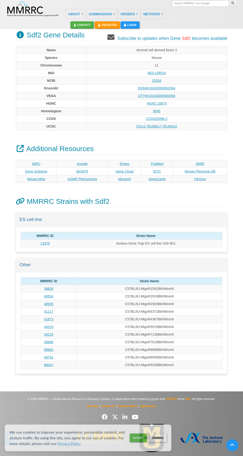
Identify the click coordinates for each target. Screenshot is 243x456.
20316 (156, 80)
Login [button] (130, 25)
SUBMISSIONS (102, 14)
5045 (156, 111)
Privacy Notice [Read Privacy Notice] (128, 406)
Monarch (124, 179)
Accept (138, 438)
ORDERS (129, 14)
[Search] (233, 3)
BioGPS (82, 171)
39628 (48, 289)
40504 (48, 296)
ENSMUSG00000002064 (156, 88)
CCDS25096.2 (156, 119)
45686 (48, 342)
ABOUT (76, 14)
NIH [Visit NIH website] (187, 399)
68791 (48, 357)
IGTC (157, 171)
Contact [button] (82, 25)
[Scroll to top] (232, 445)
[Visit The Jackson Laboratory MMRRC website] (201, 438)
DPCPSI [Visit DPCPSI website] (171, 399)
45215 (48, 334)
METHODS (153, 14)
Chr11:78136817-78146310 (156, 126)
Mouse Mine (36, 179)
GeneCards (157, 179)
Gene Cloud (125, 171)
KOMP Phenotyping (82, 179)
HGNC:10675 (157, 103)
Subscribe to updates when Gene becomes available (172, 38)
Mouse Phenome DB (200, 171)
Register (107, 25)
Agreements (148, 406)
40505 (48, 304)
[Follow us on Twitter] (115, 417)
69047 (48, 365)
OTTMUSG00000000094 (156, 96)
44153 (48, 327)
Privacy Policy (69, 443)
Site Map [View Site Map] (93, 406)
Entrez (124, 164)
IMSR (200, 164)
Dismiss (158, 438)
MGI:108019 (157, 73)
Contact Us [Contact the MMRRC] (108, 406)
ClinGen (200, 179)
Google (82, 164)
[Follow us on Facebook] (105, 417)
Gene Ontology (36, 171)
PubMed (157, 164)
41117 (48, 311)
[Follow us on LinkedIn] (125, 417)
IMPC (36, 164)
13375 (45, 243)
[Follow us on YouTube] (135, 417)
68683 (48, 350)
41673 (48, 319)
